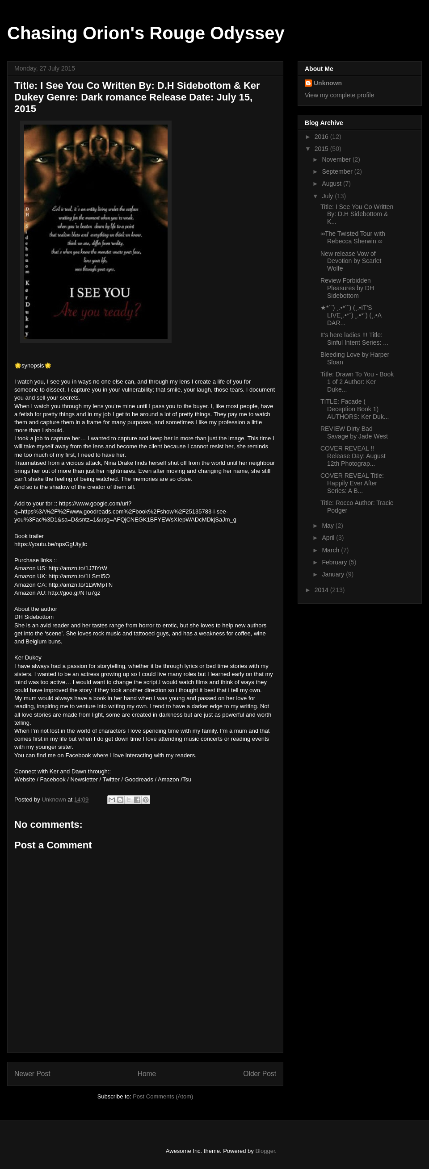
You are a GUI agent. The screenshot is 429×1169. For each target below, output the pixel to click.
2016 (322, 136)
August (332, 183)
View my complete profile (339, 95)
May (328, 525)
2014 (322, 589)
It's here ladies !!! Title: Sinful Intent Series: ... (354, 338)
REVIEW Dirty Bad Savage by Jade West (354, 432)
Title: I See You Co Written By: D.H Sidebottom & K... (356, 214)
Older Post (259, 1073)
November (337, 159)
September (338, 171)
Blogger (265, 1151)
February (335, 562)
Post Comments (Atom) (163, 1096)
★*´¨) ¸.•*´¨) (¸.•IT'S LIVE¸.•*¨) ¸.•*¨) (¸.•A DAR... (350, 315)
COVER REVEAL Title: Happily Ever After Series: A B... (352, 483)
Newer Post (32, 1073)
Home (147, 1073)
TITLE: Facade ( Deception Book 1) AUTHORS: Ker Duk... (354, 409)
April (329, 537)
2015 (322, 148)
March (331, 550)
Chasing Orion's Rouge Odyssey (146, 33)
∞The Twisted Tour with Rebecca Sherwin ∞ (352, 237)
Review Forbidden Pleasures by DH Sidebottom (347, 288)
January (334, 574)
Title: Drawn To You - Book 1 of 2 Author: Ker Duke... (357, 382)
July (328, 196)
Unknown (328, 83)
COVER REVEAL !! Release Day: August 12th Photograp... (353, 456)
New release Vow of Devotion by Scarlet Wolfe (350, 261)
